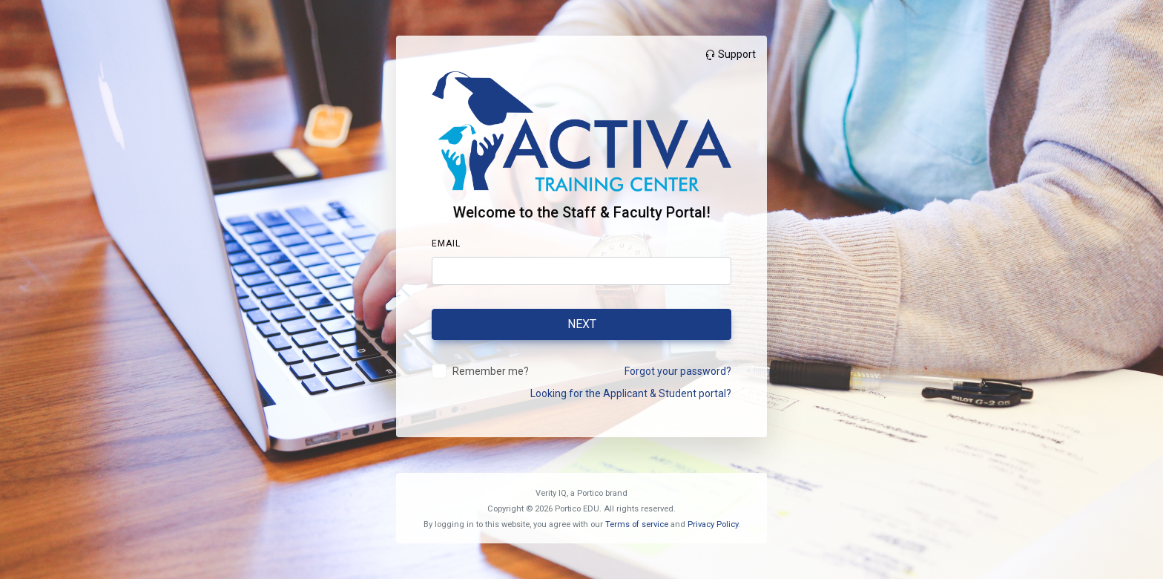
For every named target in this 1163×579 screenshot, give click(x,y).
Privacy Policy (713, 524)
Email (446, 243)
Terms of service (636, 524)
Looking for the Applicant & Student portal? (630, 393)
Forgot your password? (678, 371)
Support (730, 54)
